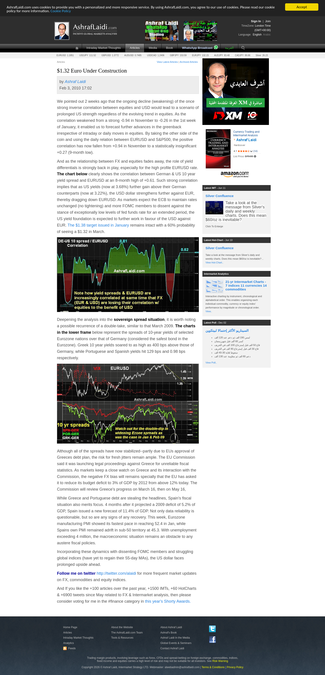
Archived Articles (189, 62)
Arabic (267, 34)
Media (153, 47)
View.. (209, 311)
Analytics (68, 643)
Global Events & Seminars (175, 643)
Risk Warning (220, 661)
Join (268, 21)
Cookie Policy (61, 10)
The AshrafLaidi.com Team (127, 632)
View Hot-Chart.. (214, 262)
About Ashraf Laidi (171, 627)
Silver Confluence (220, 196)
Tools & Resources (122, 637)
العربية (229, 47)
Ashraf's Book (168, 632)
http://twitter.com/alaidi (116, 573)
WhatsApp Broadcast (197, 47)
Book (169, 47)
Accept (301, 7)
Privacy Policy (235, 667)
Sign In (256, 21)
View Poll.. (211, 362)
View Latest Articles (167, 62)
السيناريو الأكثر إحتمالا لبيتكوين (227, 330)
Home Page (70, 627)
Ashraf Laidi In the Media (175, 637)
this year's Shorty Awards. (168, 601)
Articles (135, 47)
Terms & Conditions (213, 667)
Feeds (70, 648)
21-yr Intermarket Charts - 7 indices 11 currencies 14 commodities (246, 285)
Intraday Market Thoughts (103, 47)
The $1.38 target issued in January (99, 225)
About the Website (122, 627)
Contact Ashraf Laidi (172, 648)
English (257, 34)
